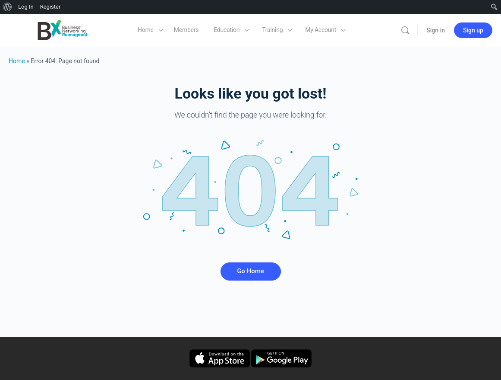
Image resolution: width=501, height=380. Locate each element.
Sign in (435, 30)
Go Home (250, 271)
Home (17, 60)
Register (50, 6)
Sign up (473, 30)
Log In (26, 6)
